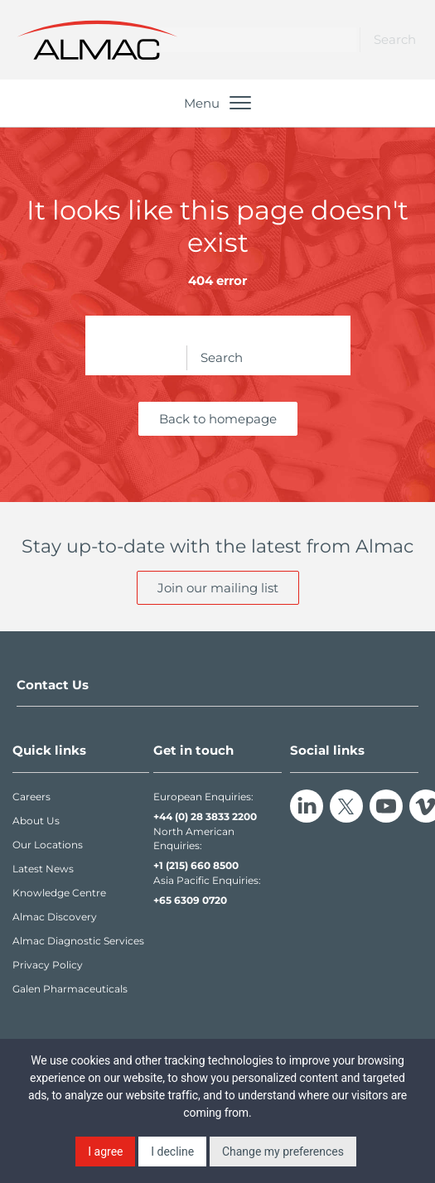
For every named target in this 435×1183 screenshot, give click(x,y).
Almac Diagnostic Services (78, 940)
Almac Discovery (54, 916)
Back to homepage (218, 419)
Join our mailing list (217, 588)
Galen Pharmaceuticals (70, 989)
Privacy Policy (47, 964)
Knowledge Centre (59, 892)
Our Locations (47, 844)
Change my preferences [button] (283, 1151)
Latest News (43, 868)
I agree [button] (105, 1151)
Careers (31, 796)
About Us (36, 820)
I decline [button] (172, 1151)
